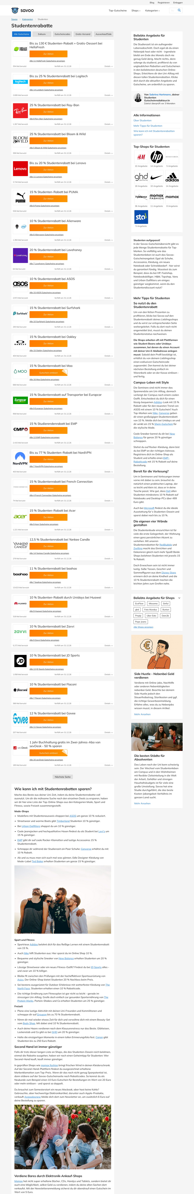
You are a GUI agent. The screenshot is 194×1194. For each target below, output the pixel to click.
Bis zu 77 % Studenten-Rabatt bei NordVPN (60, 452)
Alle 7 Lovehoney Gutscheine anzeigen (47, 263)
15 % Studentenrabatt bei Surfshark (55, 308)
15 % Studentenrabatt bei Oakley (53, 337)
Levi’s (102, 831)
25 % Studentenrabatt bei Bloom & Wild (58, 134)
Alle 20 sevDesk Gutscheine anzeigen (46, 759)
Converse (86, 848)
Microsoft (149, 508)
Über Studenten (142, 120)
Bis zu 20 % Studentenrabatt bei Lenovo (58, 163)
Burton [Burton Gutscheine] (165, 609)
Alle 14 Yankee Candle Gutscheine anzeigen (49, 553)
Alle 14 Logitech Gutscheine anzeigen (46, 90)
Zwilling (138, 548)
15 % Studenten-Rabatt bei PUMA (54, 192)
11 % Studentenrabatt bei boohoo (53, 568)
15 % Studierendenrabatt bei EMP (53, 423)
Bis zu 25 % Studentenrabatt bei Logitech (59, 76)
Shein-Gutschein (163, 423)
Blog (152, 2)
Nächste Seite (63, 776)
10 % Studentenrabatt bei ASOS (52, 279)
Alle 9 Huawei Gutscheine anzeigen (45, 611)
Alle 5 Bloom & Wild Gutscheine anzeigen (48, 147)
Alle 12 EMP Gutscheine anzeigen (45, 437)
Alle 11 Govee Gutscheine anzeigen (45, 727)
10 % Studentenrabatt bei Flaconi (53, 684)
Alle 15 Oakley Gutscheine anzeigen (46, 350)
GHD (54, 1032)
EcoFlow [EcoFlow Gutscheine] (139, 603)
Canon (99, 1037)
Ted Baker (37, 861)
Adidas (34, 944)
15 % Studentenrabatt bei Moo (51, 366)
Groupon (42, 1014)
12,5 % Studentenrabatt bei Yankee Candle (60, 539)
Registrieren (164, 2)
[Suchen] (173, 10)
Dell (168, 491)
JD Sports (96, 967)
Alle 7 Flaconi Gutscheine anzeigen (45, 698)
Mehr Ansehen (142, 714)
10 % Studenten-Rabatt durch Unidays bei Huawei (65, 597)
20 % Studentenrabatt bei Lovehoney (56, 250)
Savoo (14, 19)
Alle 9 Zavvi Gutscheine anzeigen (44, 640)
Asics (20, 979)
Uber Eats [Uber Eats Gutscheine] (151, 615)
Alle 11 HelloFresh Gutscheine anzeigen (47, 61)
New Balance (66, 958)
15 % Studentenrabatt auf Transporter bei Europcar (66, 395)
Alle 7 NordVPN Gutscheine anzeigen (46, 466)
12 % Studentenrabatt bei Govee (52, 713)
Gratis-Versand (83, 34)
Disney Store (169, 572)
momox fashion (49, 1065)
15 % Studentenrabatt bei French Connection (61, 481)
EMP (19, 840)
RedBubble (165, 544)
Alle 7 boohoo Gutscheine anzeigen (45, 582)
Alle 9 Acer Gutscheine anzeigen (44, 524)
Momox (18, 1181)
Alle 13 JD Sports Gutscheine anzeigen (47, 669)
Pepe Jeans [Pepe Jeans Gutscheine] (140, 621)
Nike (26, 953)
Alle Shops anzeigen (143, 627)
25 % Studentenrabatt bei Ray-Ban (54, 105)
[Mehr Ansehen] (178, 598)
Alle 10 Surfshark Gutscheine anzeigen (47, 321)
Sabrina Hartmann (160, 94)
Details (109, 66)
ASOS (73, 815)
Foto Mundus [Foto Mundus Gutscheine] (150, 609)
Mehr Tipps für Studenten (148, 125)
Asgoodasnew (32, 1096)
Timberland (63, 820)
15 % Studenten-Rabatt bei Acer (52, 510)
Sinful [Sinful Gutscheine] (165, 603)
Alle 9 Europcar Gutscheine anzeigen (46, 408)
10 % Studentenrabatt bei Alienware (55, 221)
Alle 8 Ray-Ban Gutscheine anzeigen (46, 119)
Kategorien (27, 19)
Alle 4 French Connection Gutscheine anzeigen (50, 495)
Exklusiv (42, 34)
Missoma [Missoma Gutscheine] (153, 603)
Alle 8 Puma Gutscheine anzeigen (44, 205)
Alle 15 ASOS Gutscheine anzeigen (45, 292)
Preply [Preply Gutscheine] (138, 615)
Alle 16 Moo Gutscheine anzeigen (44, 379)
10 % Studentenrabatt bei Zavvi (52, 626)
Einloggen (178, 2)
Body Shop (29, 1023)
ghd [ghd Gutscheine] (137, 609)
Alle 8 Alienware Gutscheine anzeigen (47, 234)
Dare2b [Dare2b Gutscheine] (165, 615)
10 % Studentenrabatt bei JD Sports (55, 655)
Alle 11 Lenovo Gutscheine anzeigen (46, 176)
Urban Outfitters (31, 826)
